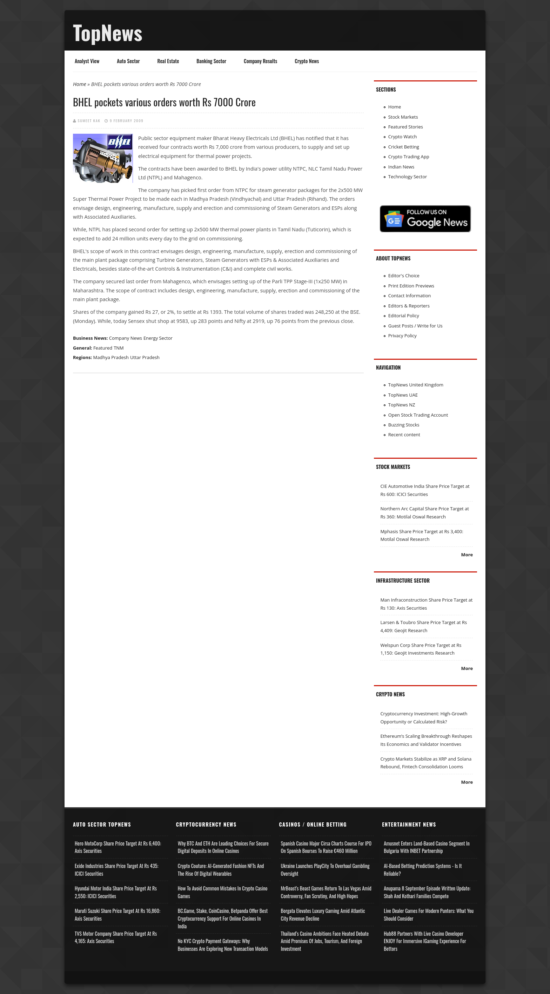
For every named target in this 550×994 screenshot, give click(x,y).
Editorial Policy (403, 315)
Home (79, 84)
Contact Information (409, 295)
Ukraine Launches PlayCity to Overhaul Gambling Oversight (325, 869)
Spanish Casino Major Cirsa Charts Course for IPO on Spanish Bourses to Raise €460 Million (326, 847)
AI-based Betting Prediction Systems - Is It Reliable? (423, 869)
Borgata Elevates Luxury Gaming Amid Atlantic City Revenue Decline (323, 914)
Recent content (404, 434)
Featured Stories (405, 127)
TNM (119, 348)
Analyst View (87, 61)
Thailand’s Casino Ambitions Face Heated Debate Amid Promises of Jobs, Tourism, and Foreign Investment (325, 941)
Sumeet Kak (89, 120)
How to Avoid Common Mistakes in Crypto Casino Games (223, 892)
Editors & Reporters (409, 306)
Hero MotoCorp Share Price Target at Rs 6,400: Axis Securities (118, 847)
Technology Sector (407, 176)
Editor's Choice (404, 275)
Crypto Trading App (408, 156)
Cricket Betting (403, 147)
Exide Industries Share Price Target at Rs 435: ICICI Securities (116, 869)
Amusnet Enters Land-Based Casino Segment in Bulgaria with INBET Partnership (427, 847)
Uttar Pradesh (145, 357)
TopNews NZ (401, 405)
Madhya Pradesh (111, 357)
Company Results (260, 61)
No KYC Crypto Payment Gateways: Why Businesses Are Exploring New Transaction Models (223, 944)
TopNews (107, 32)
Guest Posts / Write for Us (415, 326)
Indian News (401, 167)
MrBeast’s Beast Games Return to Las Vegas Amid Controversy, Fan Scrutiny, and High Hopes (326, 892)
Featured (102, 348)
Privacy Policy (402, 335)
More (467, 554)
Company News (125, 338)
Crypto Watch (402, 136)
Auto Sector (128, 61)
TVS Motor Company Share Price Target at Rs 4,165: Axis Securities (116, 937)
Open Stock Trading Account (418, 415)
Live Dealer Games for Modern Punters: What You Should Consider (429, 914)
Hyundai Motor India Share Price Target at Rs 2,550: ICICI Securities (116, 892)
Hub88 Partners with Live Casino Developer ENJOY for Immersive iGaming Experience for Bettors (425, 941)
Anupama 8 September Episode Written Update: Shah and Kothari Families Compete (427, 892)
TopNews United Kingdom (415, 385)
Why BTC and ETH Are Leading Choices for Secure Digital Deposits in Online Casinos (223, 847)
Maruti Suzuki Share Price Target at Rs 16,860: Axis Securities (117, 914)
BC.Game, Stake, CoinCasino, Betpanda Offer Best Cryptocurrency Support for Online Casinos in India (223, 918)
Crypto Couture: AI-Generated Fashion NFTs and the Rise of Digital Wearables (221, 869)
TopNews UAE (403, 395)
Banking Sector (211, 61)
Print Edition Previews (411, 286)
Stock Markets (403, 117)
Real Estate (168, 61)
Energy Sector (158, 338)
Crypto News (307, 61)
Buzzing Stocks (404, 425)
